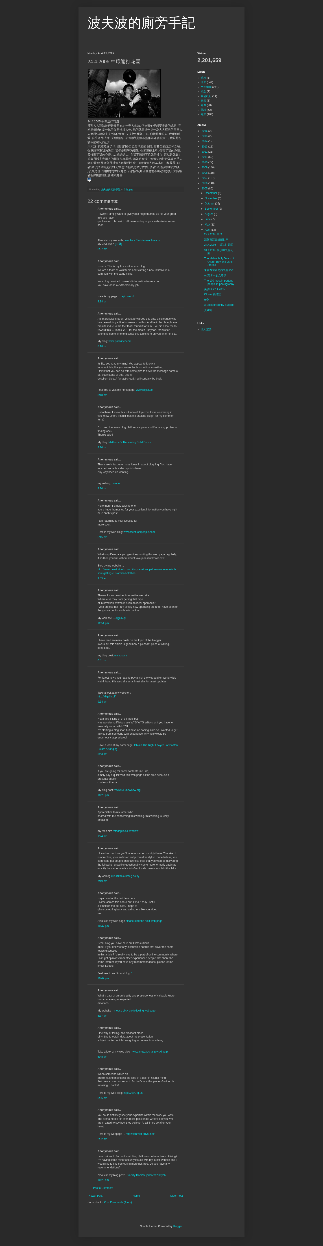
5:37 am (102, 1015)
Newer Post (96, 1195)
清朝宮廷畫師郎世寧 (216, 239)
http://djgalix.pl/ (107, 696)
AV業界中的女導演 (215, 275)
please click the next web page (144, 921)
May (208, 224)
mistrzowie (120, 655)
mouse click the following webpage (134, 1010)
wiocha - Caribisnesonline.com (143, 240)
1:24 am (102, 836)
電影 (203, 114)
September (212, 208)
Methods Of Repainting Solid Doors (130, 442)
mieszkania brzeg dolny (125, 876)
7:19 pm (102, 881)
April (208, 229)
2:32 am (102, 1139)
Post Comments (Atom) (118, 1202)
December (211, 193)
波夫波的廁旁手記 (141, 22)
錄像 (203, 105)
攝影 (203, 82)
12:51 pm (103, 623)
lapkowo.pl (127, 296)
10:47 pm (103, 926)
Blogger (177, 1226)
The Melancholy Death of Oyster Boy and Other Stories (219, 262)
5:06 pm (102, 1098)
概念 (203, 91)
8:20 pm (102, 447)
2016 (205, 130)
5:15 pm (102, 537)
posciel (116, 483)
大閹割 (208, 310)
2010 (205, 162)
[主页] (118, 243)
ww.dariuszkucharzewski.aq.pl (150, 1051)
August (209, 214)
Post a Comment (103, 1188)
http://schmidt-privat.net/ (140, 1133)
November (211, 198)
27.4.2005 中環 (213, 234)
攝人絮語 (206, 329)
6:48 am (102, 1056)
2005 (205, 188)
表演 (203, 100)
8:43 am (102, 753)
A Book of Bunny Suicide (219, 304)
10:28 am (103, 1180)
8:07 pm (102, 249)
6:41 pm (102, 660)
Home (136, 1195)
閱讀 (203, 109)
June (208, 219)
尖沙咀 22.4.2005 (214, 289)
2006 (205, 183)
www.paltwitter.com (120, 341)
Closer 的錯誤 (212, 294)
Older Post (176, 1195)
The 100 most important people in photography (219, 282)
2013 (205, 146)
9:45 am (102, 578)
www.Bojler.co (144, 389)
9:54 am (102, 701)
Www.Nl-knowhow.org (127, 790)
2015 (205, 136)
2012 (205, 151)
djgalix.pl (121, 618)
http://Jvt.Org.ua (132, 1092)
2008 (205, 172)
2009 (205, 167)
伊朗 (207, 299)
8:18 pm (102, 301)
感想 (203, 77)
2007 (205, 178)
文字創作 (206, 87)
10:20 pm (103, 795)
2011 (205, 156)
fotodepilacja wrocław (125, 831)
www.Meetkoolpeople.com (139, 532)
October (210, 203)
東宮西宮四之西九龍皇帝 (219, 270)
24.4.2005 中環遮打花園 (218, 244)
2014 (205, 141)
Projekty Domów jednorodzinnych (146, 1175)
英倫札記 (206, 96)
